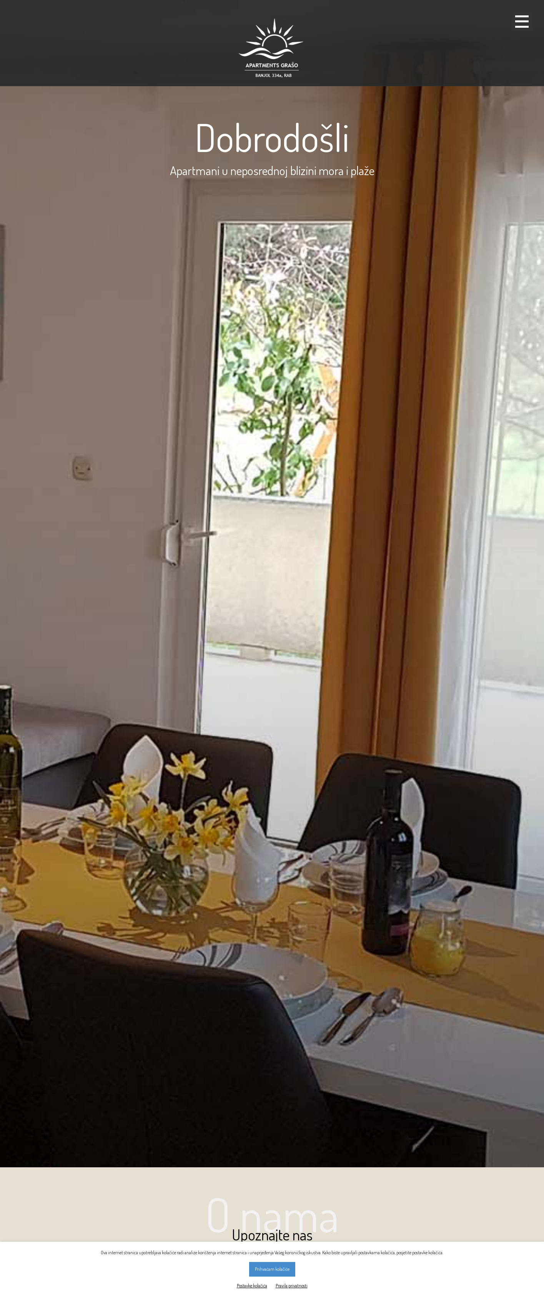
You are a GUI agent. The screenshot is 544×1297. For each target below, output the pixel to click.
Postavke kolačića (252, 1286)
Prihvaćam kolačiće (272, 1269)
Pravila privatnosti (292, 1286)
